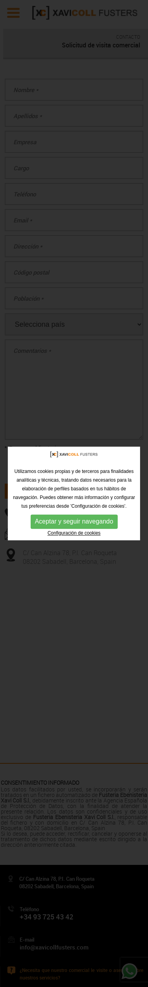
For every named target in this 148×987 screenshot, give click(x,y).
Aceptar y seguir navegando (74, 521)
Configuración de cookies (74, 533)
